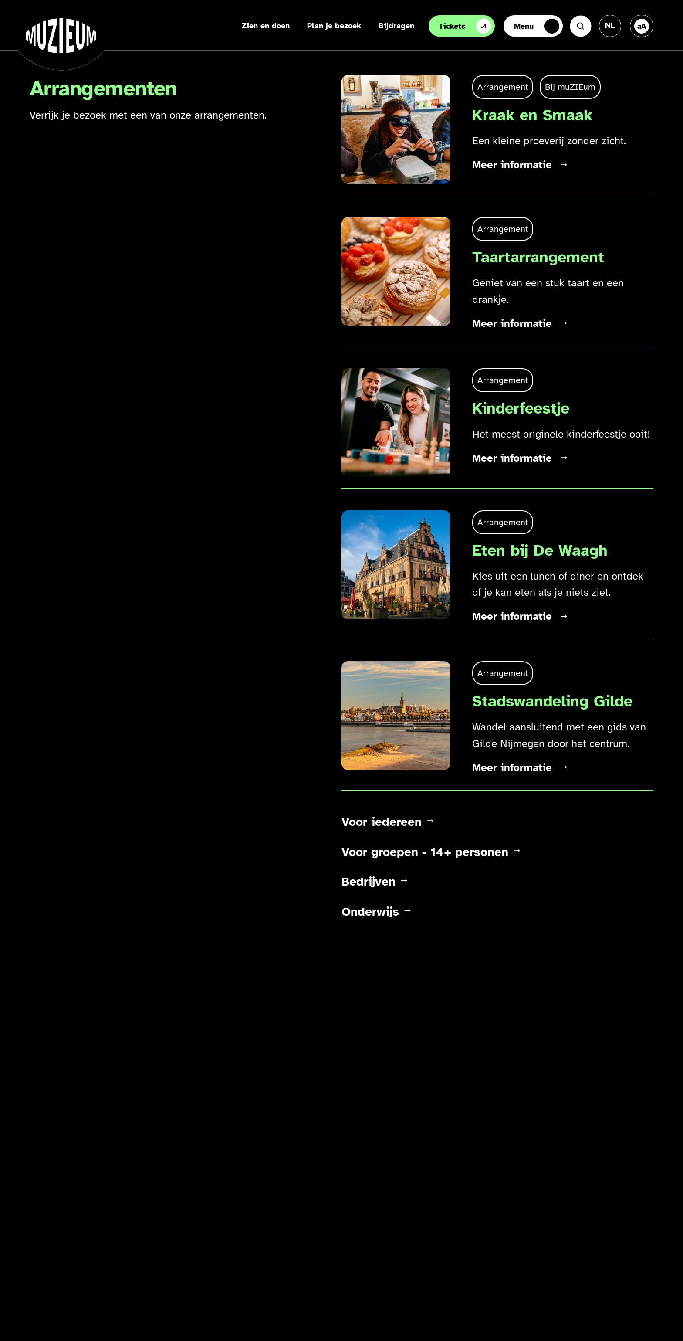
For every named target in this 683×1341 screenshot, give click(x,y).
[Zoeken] (580, 26)
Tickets (465, 26)
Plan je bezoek (334, 26)
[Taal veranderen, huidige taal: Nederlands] (610, 25)
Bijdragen (396, 26)
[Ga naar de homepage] (61, 35)
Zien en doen (266, 26)
